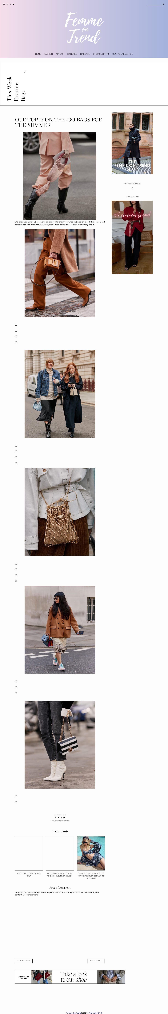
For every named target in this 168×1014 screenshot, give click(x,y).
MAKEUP (60, 54)
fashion (59, 820)
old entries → (96, 961)
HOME (38, 54)
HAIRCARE (85, 54)
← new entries (23, 961)
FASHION (48, 54)
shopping (65, 820)
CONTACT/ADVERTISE (122, 54)
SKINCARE (72, 54)
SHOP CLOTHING (101, 54)
